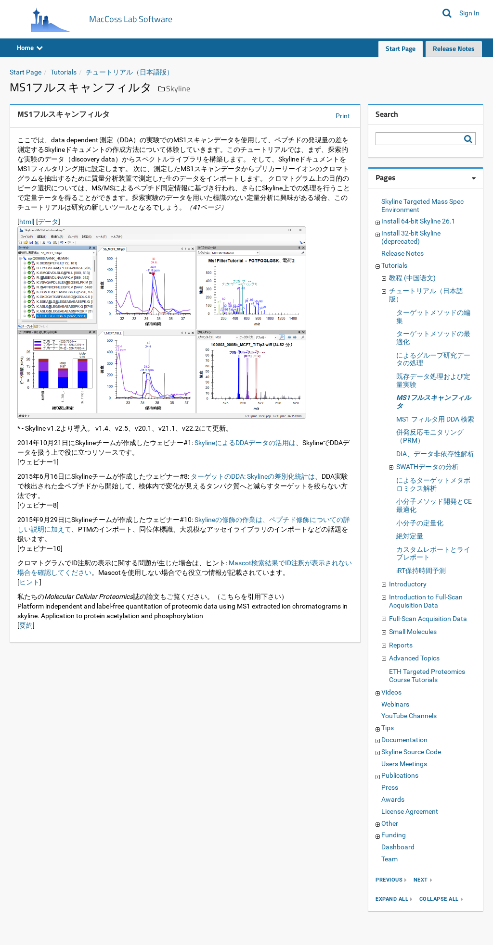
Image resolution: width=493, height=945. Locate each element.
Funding (393, 835)
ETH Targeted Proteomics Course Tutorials (427, 676)
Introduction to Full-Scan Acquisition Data (426, 601)
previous (389, 880)
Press (389, 787)
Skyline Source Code (411, 752)
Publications (399, 775)
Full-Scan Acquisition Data (428, 618)
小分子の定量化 (419, 523)
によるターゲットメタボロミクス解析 (433, 484)
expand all (392, 899)
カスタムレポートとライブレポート (433, 553)
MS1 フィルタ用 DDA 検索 (435, 419)
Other (389, 823)
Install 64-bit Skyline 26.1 (418, 221)
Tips (387, 728)
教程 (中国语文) (412, 278)
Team (389, 859)
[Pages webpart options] (474, 178)
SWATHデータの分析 (427, 467)
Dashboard (398, 847)
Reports (401, 645)
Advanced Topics (414, 658)
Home (30, 47)
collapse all (439, 899)
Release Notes (454, 48)
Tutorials (64, 72)
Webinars (395, 704)
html (26, 221)
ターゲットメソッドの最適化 (433, 338)
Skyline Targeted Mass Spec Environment (422, 205)
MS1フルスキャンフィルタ (433, 402)
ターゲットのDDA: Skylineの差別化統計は (253, 476)
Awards (392, 799)
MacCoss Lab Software (130, 18)
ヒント (29, 582)
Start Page (400, 48)
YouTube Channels (409, 716)
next (421, 880)
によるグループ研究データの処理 (433, 359)
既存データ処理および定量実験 (433, 380)
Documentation (404, 740)
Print (343, 116)
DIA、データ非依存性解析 (435, 454)
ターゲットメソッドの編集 (433, 316)
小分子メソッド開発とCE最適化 (434, 505)
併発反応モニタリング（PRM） (430, 436)
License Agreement (409, 811)
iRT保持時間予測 (421, 570)
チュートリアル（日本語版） (129, 72)
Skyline (178, 88)
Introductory (408, 584)
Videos (391, 692)
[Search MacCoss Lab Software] (447, 13)
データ (48, 221)
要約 (26, 625)
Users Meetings (404, 764)
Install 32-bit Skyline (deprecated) (411, 237)
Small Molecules (413, 631)
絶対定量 (409, 536)
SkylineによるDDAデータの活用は (245, 443)
